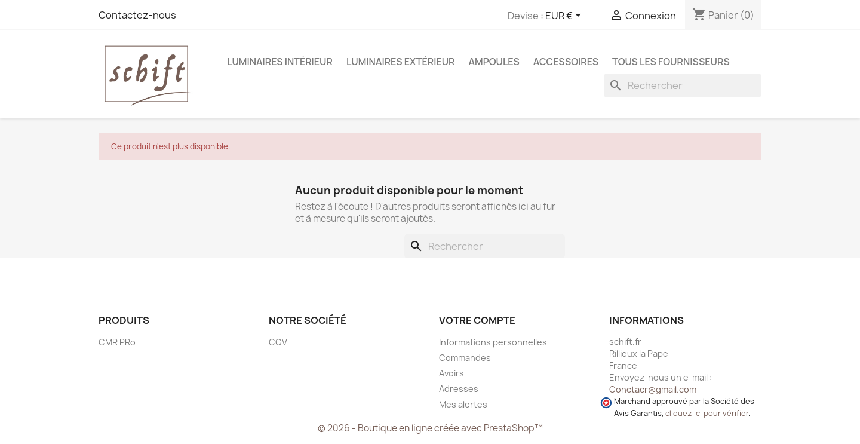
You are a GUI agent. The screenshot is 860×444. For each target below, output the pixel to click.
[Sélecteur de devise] (565, 16)
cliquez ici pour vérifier (706, 413)
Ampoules (493, 61)
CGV (278, 342)
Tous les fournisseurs (671, 61)
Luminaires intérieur (280, 61)
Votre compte (477, 320)
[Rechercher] (682, 85)
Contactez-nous (137, 15)
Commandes (465, 357)
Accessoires (565, 61)
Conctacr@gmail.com (652, 389)
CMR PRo (117, 342)
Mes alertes (463, 404)
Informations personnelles (493, 342)
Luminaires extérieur (400, 61)
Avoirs (451, 373)
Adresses (458, 388)
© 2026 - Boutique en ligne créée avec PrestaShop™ (430, 428)
